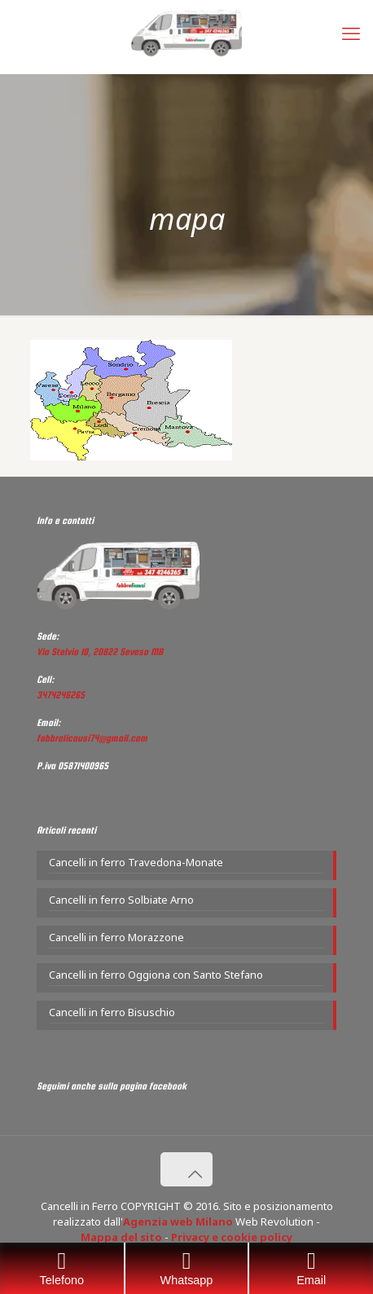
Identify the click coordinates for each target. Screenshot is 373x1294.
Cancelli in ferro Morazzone (116, 937)
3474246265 (61, 695)
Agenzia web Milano (178, 1221)
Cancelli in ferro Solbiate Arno (121, 899)
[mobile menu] (351, 32)
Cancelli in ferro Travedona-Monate (136, 862)
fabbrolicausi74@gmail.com (92, 738)
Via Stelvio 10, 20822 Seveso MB (100, 652)
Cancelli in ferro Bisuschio (112, 1012)
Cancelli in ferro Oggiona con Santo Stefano (156, 974)
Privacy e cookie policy (231, 1237)
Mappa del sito (121, 1237)
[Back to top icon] (186, 1169)
